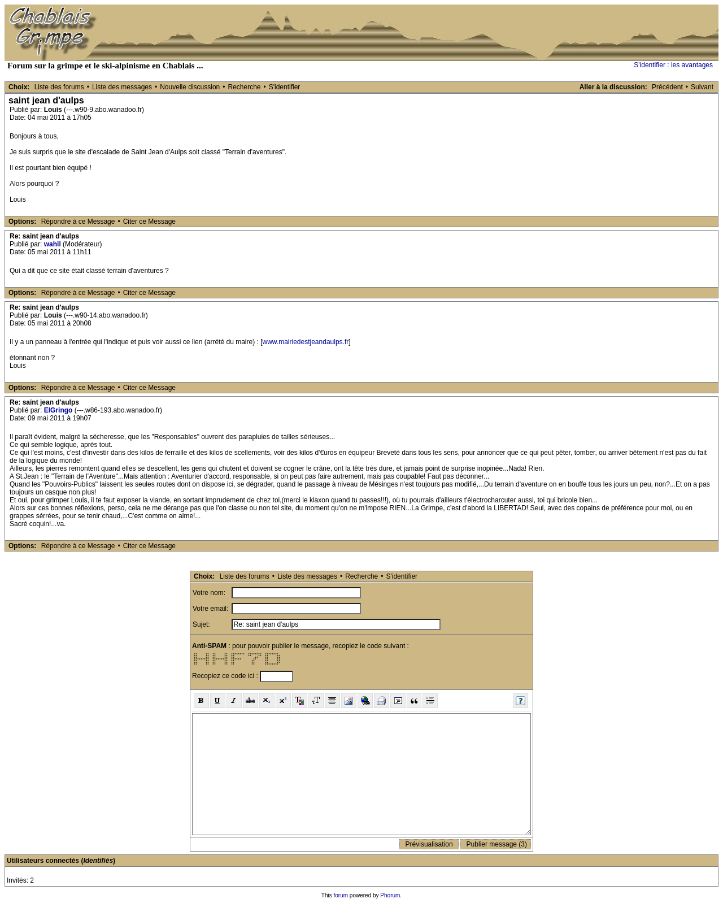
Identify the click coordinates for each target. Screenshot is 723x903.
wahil (52, 244)
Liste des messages (122, 87)
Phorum (390, 895)
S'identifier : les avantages (673, 65)
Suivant (702, 87)
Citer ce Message (149, 221)
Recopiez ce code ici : (226, 676)
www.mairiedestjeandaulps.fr (306, 342)
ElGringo (58, 410)
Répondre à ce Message (78, 221)
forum (341, 895)
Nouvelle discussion (190, 87)
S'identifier (284, 87)
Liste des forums (59, 87)
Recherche (244, 87)
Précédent (667, 87)
